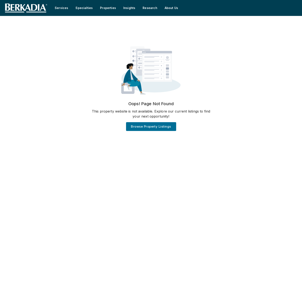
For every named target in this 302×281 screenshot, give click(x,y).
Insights (129, 8)
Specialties (84, 8)
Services (61, 8)
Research (150, 8)
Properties (108, 8)
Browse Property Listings (151, 126)
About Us (171, 8)
